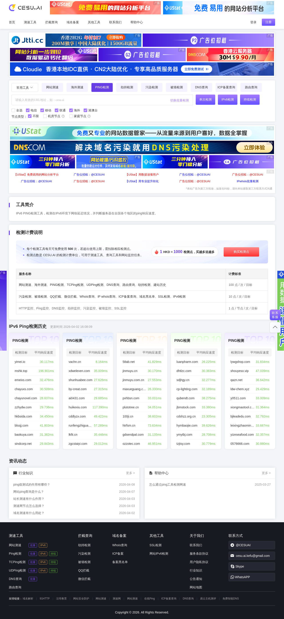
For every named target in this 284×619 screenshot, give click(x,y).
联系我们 (115, 22)
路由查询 (251, 87)
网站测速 (52, 87)
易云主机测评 (208, 598)
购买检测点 (241, 251)
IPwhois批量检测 (247, 181)
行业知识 (196, 570)
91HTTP (45, 598)
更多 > (130, 473)
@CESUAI (240, 545)
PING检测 (57, 285)
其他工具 (94, 22)
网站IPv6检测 (159, 553)
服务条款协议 (199, 553)
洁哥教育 (61, 598)
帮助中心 (136, 22)
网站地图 (196, 587)
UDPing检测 (95, 285)
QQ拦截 (55, 296)
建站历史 (160, 285)
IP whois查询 (107, 296)
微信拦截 (70, 296)
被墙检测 (176, 87)
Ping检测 (15, 553)
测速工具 (30, 22)
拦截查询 (51, 22)
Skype (237, 566)
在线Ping (149, 598)
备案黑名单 (120, 562)
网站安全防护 (81, 598)
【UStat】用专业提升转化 (142, 181)
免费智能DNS (231, 598)
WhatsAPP (240, 577)
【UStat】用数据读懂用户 (142, 174)
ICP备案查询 (226, 87)
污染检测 (152, 87)
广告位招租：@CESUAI (89, 174)
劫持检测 (127, 87)
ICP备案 (118, 553)
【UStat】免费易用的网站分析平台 (36, 174)
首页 (12, 22)
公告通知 (196, 579)
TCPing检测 (75, 285)
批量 (33, 545)
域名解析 (28, 598)
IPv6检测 (179, 296)
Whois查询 (87, 296)
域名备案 (73, 22)
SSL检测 (164, 296)
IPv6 (43, 545)
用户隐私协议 (199, 562)
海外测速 (77, 87)
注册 (268, 22)
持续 (53, 553)
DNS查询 (201, 87)
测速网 (117, 598)
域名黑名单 (147, 296)
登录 (253, 22)
